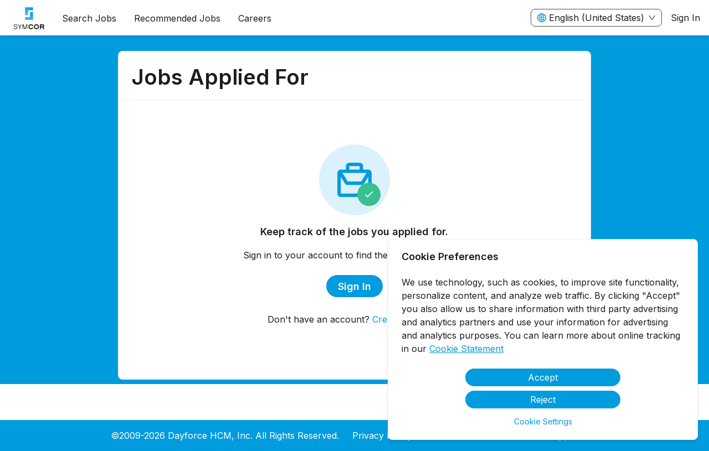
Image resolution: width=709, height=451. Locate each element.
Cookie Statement (466, 348)
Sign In (685, 17)
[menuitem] (26, 18)
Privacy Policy (382, 435)
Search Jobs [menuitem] (89, 18)
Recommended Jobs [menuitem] (177, 18)
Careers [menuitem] (254, 18)
